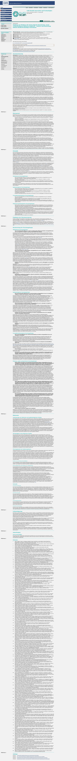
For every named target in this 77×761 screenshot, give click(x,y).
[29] (25, 344)
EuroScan (40, 12)
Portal (2, 8)
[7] (28, 170)
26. (13, 593)
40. (13, 625)
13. (13, 564)
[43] (49, 344)
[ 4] (43, 220)
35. (13, 613)
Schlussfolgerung (4, 65)
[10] (47, 224)
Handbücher (3, 18)
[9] (46, 224)
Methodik (15, 151)
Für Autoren (36, 7)
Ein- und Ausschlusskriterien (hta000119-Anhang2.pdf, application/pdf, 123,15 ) (31, 756)
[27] (22, 344)
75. (13, 722)
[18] (26, 257)
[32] (30, 344)
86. (13, 750)
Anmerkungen (3, 66)
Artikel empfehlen (5, 28)
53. (13, 659)
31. (13, 605)
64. (13, 691)
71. (13, 711)
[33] (32, 344)
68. (13, 702)
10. (13, 559)
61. (13, 682)
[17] (27, 249)
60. (13, 679)
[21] (52, 343)
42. (13, 629)
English (2, 7)
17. (13, 575)
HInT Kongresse (51, 7)
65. (13, 694)
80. (13, 735)
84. (13, 745)
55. (13, 663)
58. (13, 672)
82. (13, 741)
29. (13, 601)
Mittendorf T (3, 39)
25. (13, 591)
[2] (23, 159)
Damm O (2, 37)
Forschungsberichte (5, 14)
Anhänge (2, 69)
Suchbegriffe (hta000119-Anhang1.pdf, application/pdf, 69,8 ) (28, 755)
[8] (44, 224)
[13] (53, 224)
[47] (15, 345)
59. (13, 676)
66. (13, 697)
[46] (13, 345)
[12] (51, 224)
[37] (39, 344)
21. (13, 583)
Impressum (45, 7)
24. (13, 589)
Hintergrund (3, 57)
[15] (18, 244)
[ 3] (35, 220)
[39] (43, 344)
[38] (41, 344)
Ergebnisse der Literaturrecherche (4, 60)
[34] (34, 344)
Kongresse (3, 12)
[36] (37, 344)
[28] (24, 344)
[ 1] (19, 155)
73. (13, 717)
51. (13, 654)
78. (13, 730)
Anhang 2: (14, 756)
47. (13, 643)
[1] (52, 116)
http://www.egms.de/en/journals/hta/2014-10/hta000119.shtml (36, 45)
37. (13, 618)
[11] (49, 224)
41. (13, 627)
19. (13, 580)
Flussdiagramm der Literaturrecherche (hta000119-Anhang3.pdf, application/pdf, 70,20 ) (32, 757)
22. (13, 585)
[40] (44, 344)
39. (13, 622)
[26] (20, 344)
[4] (41, 165)
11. (13, 561)
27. (13, 596)
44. (13, 633)
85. (13, 748)
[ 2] (14, 160)
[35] (36, 344)
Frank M (2, 38)
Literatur (15, 540)
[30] (27, 344)
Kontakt (40, 7)
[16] (25, 249)
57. (13, 668)
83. (13, 743)
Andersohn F (3, 34)
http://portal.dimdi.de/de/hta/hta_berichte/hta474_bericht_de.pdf (23, 51)
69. (13, 705)
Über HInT (30, 7)
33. (13, 609)
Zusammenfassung (4, 56)
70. (13, 709)
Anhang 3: (14, 757)
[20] (51, 343)
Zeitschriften (3, 10)
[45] (53, 344)
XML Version (4, 26)
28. (13, 598)
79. (13, 733)
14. (13, 566)
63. (13, 688)
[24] (17, 344)
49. (13, 648)
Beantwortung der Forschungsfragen (4, 62)
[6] (40, 169)
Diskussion (3, 64)
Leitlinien (3, 16)
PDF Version (4, 25)
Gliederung (3, 111)
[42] (48, 344)
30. (13, 603)
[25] (18, 344)
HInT (27, 7)
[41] (46, 344)
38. (13, 620)
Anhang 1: (14, 755)
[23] (15, 344)
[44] (51, 344)
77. (13, 728)
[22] (13, 344)
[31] (29, 344)
